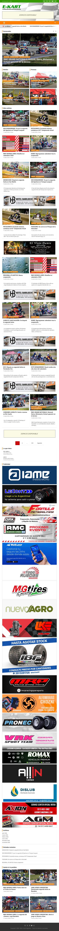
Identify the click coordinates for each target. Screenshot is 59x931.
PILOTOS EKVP (34, 80)
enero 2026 (5, 838)
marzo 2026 (5, 835)
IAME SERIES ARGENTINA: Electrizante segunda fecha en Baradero (40, 889)
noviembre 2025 (6, 842)
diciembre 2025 (6, 840)
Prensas (33, 69)
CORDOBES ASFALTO (12, 408)
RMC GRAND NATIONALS (25, 56)
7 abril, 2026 (6, 891)
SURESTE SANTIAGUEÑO (13, 316)
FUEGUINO (6, 97)
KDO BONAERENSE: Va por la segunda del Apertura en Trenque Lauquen (15, 129)
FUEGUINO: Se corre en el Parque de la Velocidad (15, 100)
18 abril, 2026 (6, 86)
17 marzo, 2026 (6, 918)
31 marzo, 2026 (34, 893)
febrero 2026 (5, 837)
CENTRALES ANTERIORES (9, 884)
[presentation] (54, 31)
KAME (37, 150)
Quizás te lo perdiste (10, 867)
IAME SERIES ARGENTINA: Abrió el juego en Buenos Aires (42, 915)
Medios (5, 69)
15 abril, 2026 (34, 157)
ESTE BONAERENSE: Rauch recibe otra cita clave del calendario (43, 368)
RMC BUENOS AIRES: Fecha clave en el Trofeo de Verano (15, 888)
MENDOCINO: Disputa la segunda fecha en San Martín (22, 26)
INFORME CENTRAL (14, 56)
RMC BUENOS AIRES (12, 150)
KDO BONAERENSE (12, 125)
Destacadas (7, 31)
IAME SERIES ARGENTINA (48, 884)
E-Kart (12, 64)
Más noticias (7, 108)
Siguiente (39, 443)
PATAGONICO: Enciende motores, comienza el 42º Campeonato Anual (42, 129)
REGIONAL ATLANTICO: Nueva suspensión (12, 862)
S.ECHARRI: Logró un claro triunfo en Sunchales (43, 100)
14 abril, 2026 (7, 64)
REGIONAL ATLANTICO (12, 271)
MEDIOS (5, 80)
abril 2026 (4, 833)
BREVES (5, 125)
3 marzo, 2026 (34, 918)
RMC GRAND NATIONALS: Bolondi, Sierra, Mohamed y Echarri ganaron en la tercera (29, 60)
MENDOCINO (10, 80)
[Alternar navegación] (4, 22)
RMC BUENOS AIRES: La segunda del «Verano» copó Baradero (15, 915)
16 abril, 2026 (6, 157)
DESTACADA (6, 56)
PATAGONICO (38, 125)
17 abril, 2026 (6, 103)
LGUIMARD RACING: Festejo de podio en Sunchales (43, 83)
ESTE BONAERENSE (40, 363)
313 (32, 443)
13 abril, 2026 (34, 86)
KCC (9, 363)
